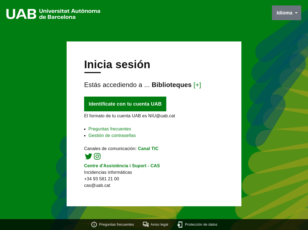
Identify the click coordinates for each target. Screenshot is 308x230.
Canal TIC (148, 148)
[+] (197, 84)
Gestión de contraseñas (112, 135)
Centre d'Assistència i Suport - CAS (122, 165)
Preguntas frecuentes (109, 129)
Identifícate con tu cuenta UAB (125, 104)
